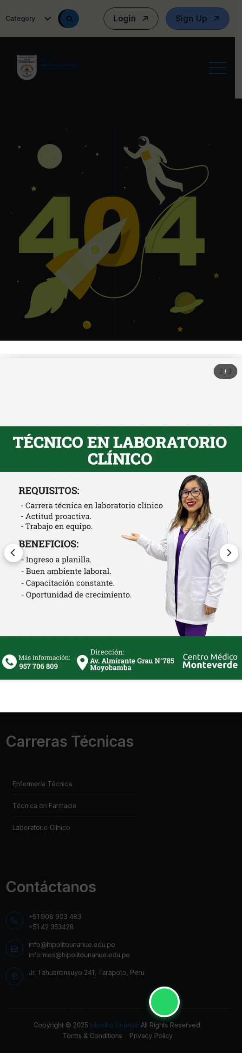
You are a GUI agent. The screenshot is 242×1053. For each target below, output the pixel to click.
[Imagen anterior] (13, 553)
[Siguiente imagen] (229, 553)
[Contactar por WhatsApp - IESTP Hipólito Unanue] (164, 1002)
